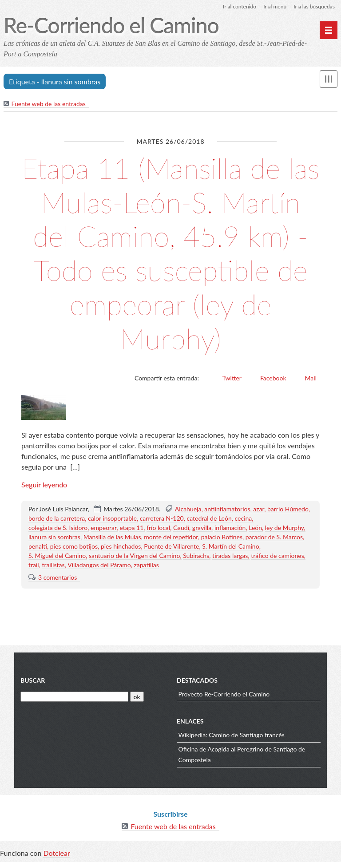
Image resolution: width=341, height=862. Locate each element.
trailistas (53, 565)
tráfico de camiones (277, 555)
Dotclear (56, 853)
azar (258, 509)
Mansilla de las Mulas (112, 537)
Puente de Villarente (171, 546)
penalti (37, 546)
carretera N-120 (162, 518)
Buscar (32, 680)
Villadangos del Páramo (99, 565)
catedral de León (209, 518)
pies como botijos (74, 546)
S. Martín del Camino (230, 546)
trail (33, 565)
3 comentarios (57, 577)
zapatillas (146, 565)
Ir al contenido (239, 6)
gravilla (201, 527)
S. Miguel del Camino (57, 555)
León (255, 527)
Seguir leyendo (44, 484)
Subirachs (196, 555)
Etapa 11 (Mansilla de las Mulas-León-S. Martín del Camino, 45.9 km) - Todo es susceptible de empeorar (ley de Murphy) (170, 253)
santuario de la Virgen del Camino (134, 555)
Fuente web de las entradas (49, 103)
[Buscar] (74, 697)
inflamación (230, 527)
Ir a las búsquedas (314, 6)
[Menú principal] (328, 30)
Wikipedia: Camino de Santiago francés (231, 735)
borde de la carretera (56, 518)
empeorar (104, 527)
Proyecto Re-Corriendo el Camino (224, 694)
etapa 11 (131, 527)
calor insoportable (112, 518)
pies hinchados (121, 546)
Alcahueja (188, 509)
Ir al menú (274, 6)
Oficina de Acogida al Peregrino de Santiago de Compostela (241, 754)
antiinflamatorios (227, 509)
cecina (243, 518)
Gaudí (181, 527)
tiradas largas (230, 555)
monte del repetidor (171, 537)
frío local (158, 527)
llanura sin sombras (54, 537)
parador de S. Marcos (274, 537)
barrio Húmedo (288, 509)
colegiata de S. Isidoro (57, 527)
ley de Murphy (284, 527)
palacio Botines (221, 537)
